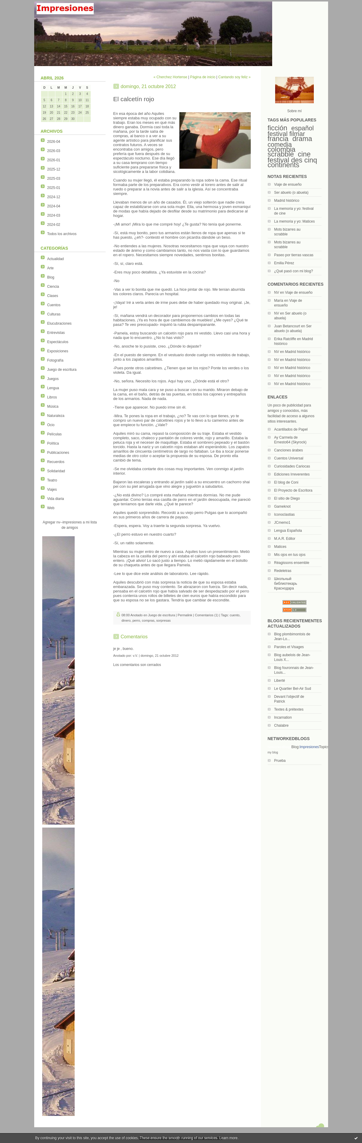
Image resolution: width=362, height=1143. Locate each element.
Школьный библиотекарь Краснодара (285, 583)
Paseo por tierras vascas (294, 255)
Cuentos (54, 305)
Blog (50, 277)
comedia (280, 144)
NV (276, 292)
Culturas (54, 314)
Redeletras (283, 571)
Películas (54, 434)
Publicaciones (58, 453)
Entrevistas (56, 333)
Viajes (52, 489)
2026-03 (53, 151)
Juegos (53, 379)
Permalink (185, 615)
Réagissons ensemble (291, 563)
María (278, 300)
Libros (52, 397)
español (302, 128)
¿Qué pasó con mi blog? (293, 271)
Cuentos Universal (288, 458)
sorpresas (163, 620)
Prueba (280, 761)
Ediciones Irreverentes (292, 474)
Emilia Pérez (284, 263)
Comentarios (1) (206, 615)
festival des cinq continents (292, 162)
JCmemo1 (282, 522)
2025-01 (53, 188)
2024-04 (53, 206)
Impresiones (309, 747)
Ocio (51, 425)
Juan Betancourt (287, 326)
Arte (50, 268)
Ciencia (53, 286)
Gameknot (282, 506)
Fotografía (55, 360)
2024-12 (53, 197)
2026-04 (53, 142)
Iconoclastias (284, 514)
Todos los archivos (62, 234)
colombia (282, 149)
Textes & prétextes (289, 709)
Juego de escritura (62, 370)
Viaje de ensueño (288, 184)
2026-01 (53, 160)
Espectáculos (57, 342)
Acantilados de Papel (291, 429)
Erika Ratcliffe (285, 339)
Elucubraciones (59, 323)
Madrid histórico (287, 200)
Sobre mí (294, 111)
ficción (277, 128)
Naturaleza (56, 416)
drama (302, 139)
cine (304, 154)
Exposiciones (57, 351)
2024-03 (53, 215)
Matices (280, 547)
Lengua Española (288, 530)
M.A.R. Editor (284, 539)
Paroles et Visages (289, 647)
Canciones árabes (288, 450)
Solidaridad (56, 471)
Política (53, 443)
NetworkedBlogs (280, 747)
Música (53, 406)
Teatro (52, 480)
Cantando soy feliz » (234, 77)
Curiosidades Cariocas (292, 466)
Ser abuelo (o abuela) (291, 192)
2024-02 (53, 225)
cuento (234, 615)
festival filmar (286, 133)
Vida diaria (55, 499)
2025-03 (53, 178)
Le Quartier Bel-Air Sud (292, 689)
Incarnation (283, 717)
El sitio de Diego (287, 498)
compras (148, 620)
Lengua (53, 388)
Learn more (228, 1138)
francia (278, 139)
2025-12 (53, 169)
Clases (52, 296)
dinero (126, 620)
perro (136, 620)
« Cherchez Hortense (170, 77)
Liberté (279, 680)
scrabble (281, 154)
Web (50, 508)
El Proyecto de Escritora (293, 490)
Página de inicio (202, 77)
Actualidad (55, 259)
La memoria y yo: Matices (294, 221)
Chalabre (281, 725)
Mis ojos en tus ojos (289, 555)
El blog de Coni (286, 482)
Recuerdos (56, 462)
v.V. (135, 655)
